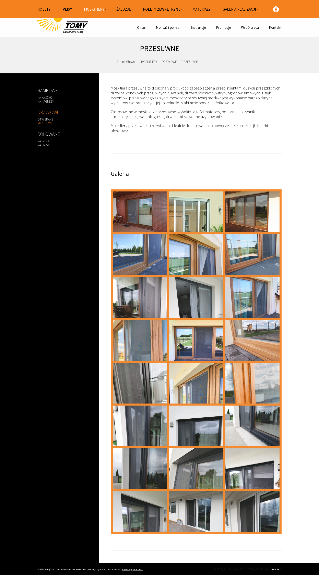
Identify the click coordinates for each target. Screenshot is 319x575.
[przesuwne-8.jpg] (140, 468)
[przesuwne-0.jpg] (196, 211)
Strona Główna (126, 63)
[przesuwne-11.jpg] (140, 511)
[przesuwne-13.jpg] (252, 511)
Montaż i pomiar (168, 27)
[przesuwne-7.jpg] (252, 426)
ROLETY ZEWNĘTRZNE (161, 9)
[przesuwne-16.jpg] (196, 297)
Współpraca (250, 27)
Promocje (223, 27)
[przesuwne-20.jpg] (196, 340)
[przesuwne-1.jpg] (252, 211)
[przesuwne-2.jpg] (140, 254)
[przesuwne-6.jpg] (196, 426)
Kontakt (275, 27)
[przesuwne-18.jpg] (252, 297)
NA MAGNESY (45, 101)
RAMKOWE (47, 90)
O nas (141, 27)
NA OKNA (43, 141)
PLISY (67, 9)
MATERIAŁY (201, 9)
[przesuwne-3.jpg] (196, 254)
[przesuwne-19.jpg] (140, 340)
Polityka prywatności (132, 569)
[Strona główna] (62, 27)
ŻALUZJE (123, 9)
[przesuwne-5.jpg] (140, 426)
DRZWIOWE (169, 63)
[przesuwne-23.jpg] (196, 383)
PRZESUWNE (45, 123)
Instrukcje (198, 27)
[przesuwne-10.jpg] (252, 468)
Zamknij (277, 569)
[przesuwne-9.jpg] (196, 468)
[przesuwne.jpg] (140, 211)
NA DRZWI (43, 145)
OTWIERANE (45, 119)
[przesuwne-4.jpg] (252, 254)
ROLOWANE (48, 134)
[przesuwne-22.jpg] (140, 383)
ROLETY (43, 9)
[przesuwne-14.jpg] (140, 297)
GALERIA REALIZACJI (239, 9)
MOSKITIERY (94, 9)
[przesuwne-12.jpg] (196, 511)
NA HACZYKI (44, 97)
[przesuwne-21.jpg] (252, 340)
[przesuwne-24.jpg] (252, 383)
